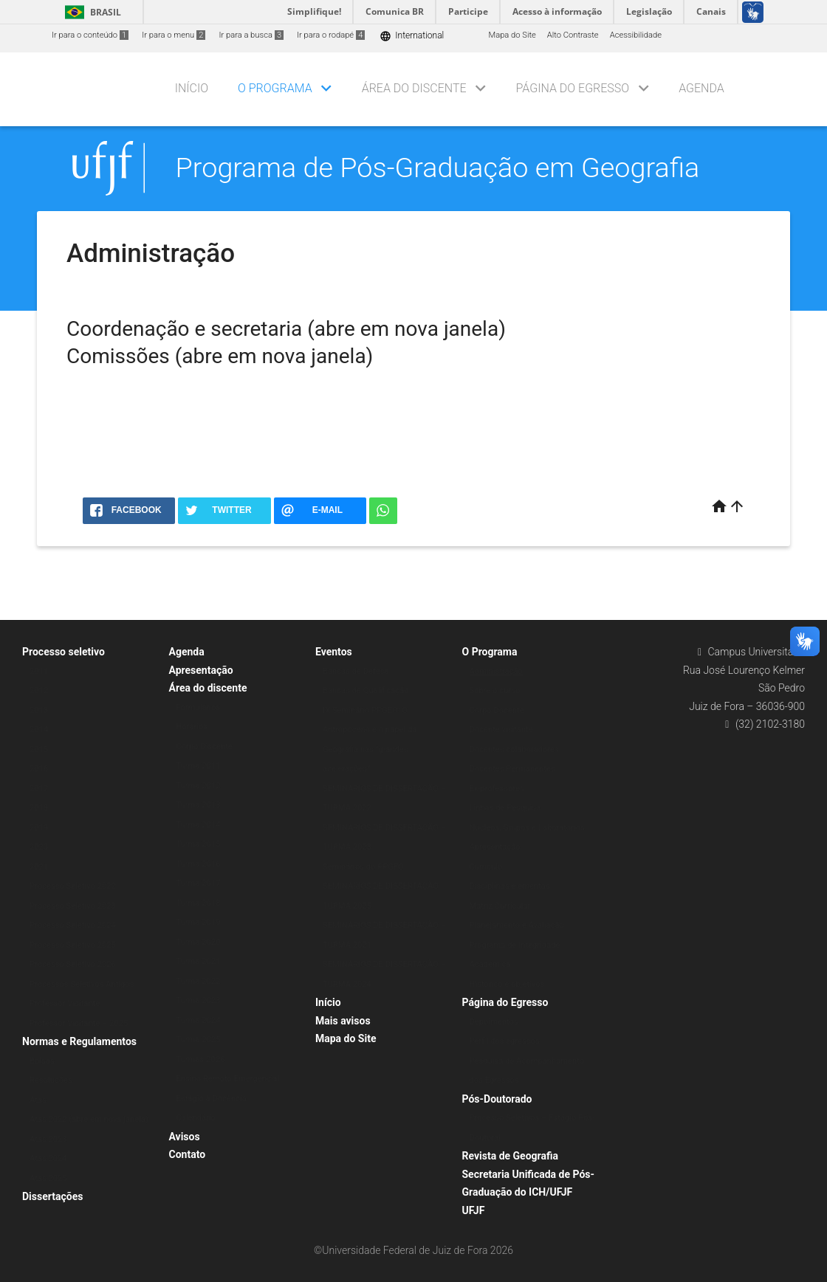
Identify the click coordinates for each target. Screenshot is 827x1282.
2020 (39, 847)
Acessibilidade (636, 35)
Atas (38, 1100)
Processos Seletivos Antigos (82, 984)
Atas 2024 (48, 1158)
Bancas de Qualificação (366, 690)
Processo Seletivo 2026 (73, 964)
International (412, 35)
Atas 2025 (48, 1178)
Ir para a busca (251, 35)
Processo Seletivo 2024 (73, 925)
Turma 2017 (198, 883)
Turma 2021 (198, 961)
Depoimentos (494, 1022)
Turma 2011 (198, 766)
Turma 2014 (198, 825)
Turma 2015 (198, 844)
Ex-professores (497, 788)
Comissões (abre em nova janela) (219, 356)
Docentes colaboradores (514, 749)
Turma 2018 (198, 903)
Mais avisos (343, 1021)
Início (191, 88)
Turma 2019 (198, 922)
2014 (39, 729)
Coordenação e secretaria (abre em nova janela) (286, 329)
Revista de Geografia (510, 1156)
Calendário (196, 1118)
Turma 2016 (198, 864)
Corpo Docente (497, 710)
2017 (39, 788)
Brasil (90, 12)
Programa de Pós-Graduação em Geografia (438, 167)
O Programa (275, 88)
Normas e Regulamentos (79, 1041)
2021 (39, 867)
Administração (496, 671)
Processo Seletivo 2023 (73, 906)
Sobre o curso (495, 690)
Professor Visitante (65, 1003)
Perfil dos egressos (505, 1041)
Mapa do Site (511, 35)
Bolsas (42, 1061)
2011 (39, 671)
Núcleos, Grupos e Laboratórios (527, 828)
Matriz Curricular (500, 906)
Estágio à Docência (211, 1098)
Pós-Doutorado (497, 1099)
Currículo (486, 867)
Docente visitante (501, 729)
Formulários (198, 707)
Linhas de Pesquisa (505, 808)
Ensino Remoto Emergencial (228, 1078)
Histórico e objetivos (507, 984)
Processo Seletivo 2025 (73, 945)
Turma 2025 (198, 1039)
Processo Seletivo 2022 (73, 886)
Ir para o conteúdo (90, 35)
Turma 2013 (198, 805)
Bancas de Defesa (356, 671)
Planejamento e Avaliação (517, 925)
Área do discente (414, 88)
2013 (39, 710)
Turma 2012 (198, 785)
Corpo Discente (204, 746)
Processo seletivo (63, 652)
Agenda (701, 88)
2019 (39, 828)
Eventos (333, 652)
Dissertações (52, 1196)
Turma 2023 (198, 1000)
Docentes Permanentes (512, 768)
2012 (39, 690)
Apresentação (201, 670)
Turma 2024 (198, 1020)
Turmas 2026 (200, 1059)
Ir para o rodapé (331, 35)
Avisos (184, 1137)
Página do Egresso (573, 88)
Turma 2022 (198, 981)
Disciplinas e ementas (510, 886)
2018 (39, 808)
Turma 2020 (198, 942)
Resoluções (51, 1080)
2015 (39, 749)
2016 (39, 768)
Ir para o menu (173, 35)
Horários (192, 726)
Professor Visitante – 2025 (79, 1023)
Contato (187, 1154)
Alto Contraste (573, 35)
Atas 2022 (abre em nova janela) (89, 1119)
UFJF (473, 1210)
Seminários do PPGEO (363, 867)
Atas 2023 (48, 1139)
